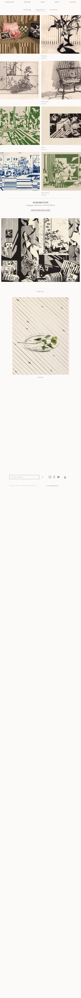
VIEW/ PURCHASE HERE (40, 210)
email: (52, 485)
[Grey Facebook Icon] (54, 477)
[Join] (42, 477)
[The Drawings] (27, 9)
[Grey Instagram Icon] (50, 477)
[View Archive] (54, 9)
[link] (65, 477)
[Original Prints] (40, 9)
